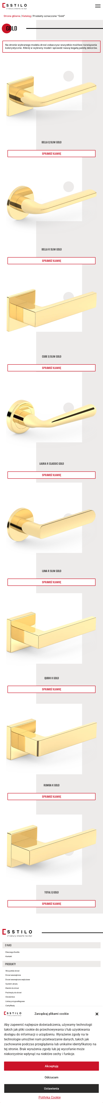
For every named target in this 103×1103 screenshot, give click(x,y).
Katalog (26, 15)
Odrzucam (51, 1077)
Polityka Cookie (50, 1097)
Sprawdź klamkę (51, 153)
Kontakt (8, 956)
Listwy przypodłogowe (15, 1001)
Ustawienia (51, 1088)
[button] (97, 1014)
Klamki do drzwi (12, 988)
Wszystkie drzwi (12, 971)
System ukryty (11, 984)
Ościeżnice (10, 997)
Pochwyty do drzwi (13, 992)
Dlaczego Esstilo (12, 952)
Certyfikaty (10, 1005)
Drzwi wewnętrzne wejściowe (17, 979)
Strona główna (12, 15)
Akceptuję (51, 1066)
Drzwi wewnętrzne (13, 975)
